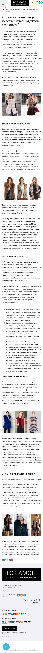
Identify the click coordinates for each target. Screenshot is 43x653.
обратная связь (9, 628)
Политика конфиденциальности (12, 591)
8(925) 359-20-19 (31, 600)
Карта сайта (5, 636)
